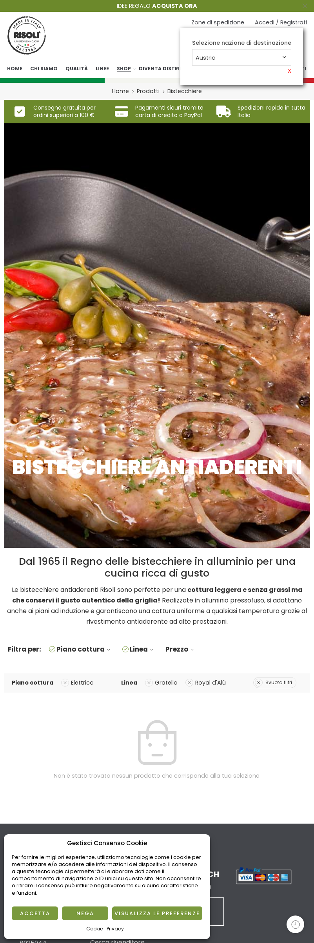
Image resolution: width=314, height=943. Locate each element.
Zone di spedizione (217, 22)
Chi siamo (44, 68)
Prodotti (148, 91)
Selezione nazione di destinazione (241, 43)
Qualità (76, 68)
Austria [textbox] (206, 58)
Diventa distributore (169, 68)
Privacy (115, 928)
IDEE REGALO (157, 6)
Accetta (35, 913)
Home (14, 68)
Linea (143, 649)
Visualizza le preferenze (157, 913)
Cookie (94, 928)
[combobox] (241, 57)
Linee (102, 68)
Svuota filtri (273, 682)
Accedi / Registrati (281, 22)
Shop (124, 69)
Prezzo (180, 649)
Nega (85, 913)
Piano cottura (84, 649)
